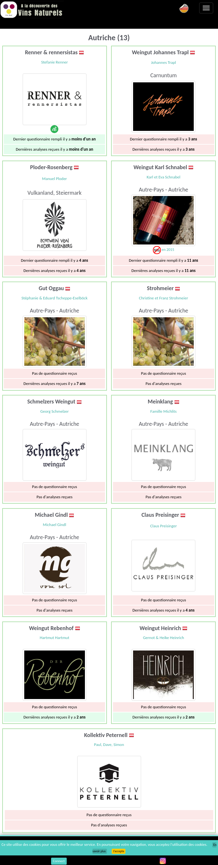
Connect (59, 861)
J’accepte (118, 851)
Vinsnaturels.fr (32, 9)
